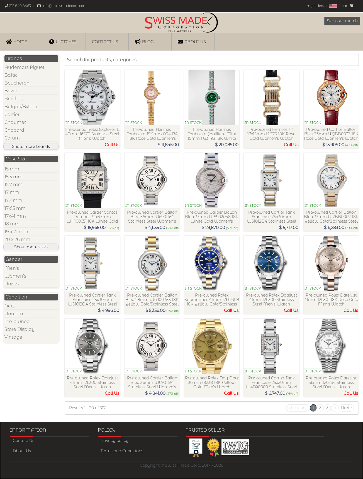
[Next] (346, 407)
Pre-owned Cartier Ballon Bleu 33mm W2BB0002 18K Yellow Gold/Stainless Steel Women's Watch (331, 219)
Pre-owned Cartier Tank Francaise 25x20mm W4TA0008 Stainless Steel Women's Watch (271, 385)
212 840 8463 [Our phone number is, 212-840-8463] (20, 6)
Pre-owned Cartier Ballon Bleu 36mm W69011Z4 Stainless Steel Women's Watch (152, 219)
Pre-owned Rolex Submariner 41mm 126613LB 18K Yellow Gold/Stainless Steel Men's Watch (211, 302)
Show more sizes (31, 246)
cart (347, 6)
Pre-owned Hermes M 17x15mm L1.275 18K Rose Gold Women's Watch (271, 134)
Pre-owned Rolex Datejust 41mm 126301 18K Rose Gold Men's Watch (331, 300)
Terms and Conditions (122, 450)
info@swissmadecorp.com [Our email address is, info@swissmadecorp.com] (64, 6)
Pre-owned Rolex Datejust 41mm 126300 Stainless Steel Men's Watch (271, 300)
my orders (315, 6)
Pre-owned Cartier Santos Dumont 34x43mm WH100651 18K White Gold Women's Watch (92, 219)
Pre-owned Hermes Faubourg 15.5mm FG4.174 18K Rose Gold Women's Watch (151, 136)
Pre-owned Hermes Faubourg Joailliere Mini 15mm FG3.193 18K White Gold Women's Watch (211, 136)
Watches (63, 41)
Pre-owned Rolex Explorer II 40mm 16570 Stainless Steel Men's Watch (92, 134)
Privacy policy (114, 440)
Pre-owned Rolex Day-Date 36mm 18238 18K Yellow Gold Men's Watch (212, 382)
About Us (192, 41)
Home (16, 41)
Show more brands (31, 146)
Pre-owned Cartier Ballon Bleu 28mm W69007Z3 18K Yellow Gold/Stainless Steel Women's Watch (152, 302)
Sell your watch (342, 20)
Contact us (105, 41)
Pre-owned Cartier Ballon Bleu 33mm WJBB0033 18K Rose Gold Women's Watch (331, 134)
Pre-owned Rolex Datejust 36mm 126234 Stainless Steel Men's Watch (331, 382)
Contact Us (23, 440)
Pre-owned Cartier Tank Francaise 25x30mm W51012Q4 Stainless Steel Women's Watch (271, 219)
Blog (144, 41)
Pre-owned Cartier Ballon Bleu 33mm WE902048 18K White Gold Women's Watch (211, 219)
